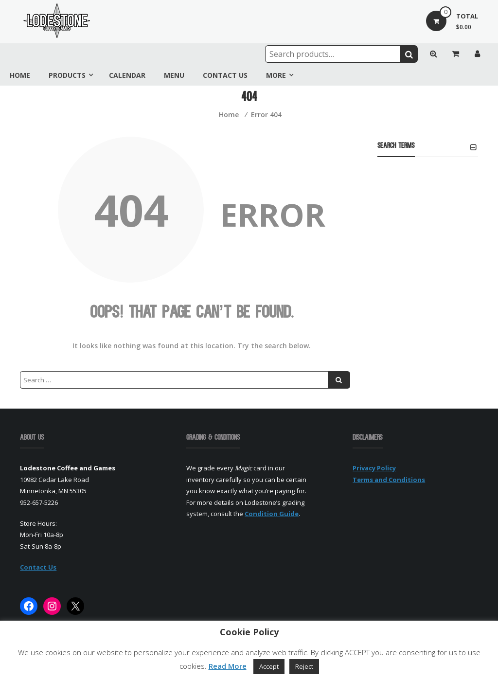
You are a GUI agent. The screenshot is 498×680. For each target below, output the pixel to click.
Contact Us (225, 75)
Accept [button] (269, 666)
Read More (228, 666)
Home (20, 75)
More (276, 75)
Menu (174, 75)
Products (67, 75)
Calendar (127, 75)
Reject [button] (304, 666)
